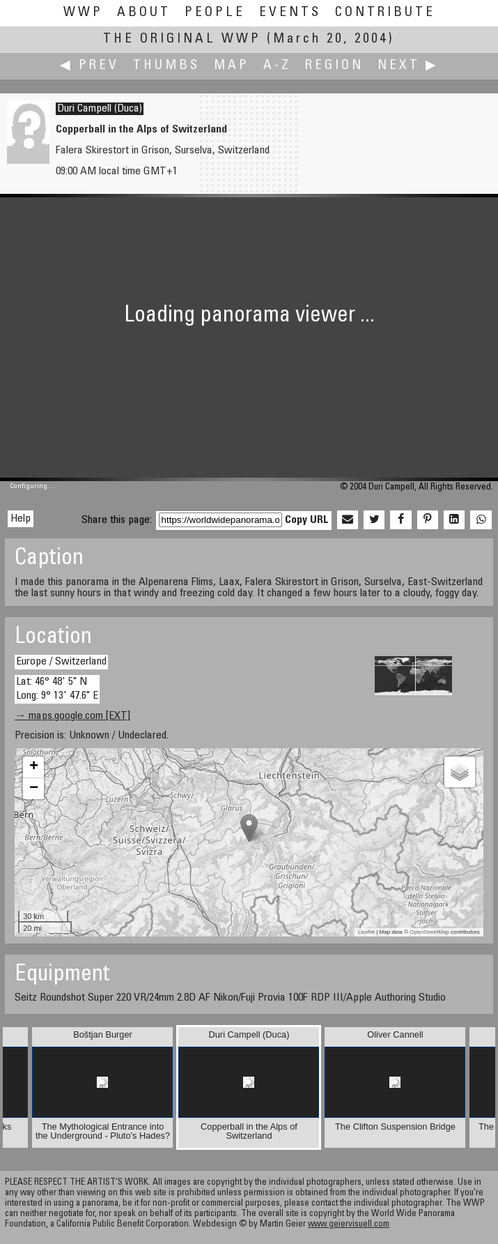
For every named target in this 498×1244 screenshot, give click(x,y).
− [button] (33, 788)
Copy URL (307, 520)
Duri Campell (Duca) (99, 108)
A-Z (277, 66)
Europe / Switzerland (61, 661)
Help (20, 518)
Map (231, 66)
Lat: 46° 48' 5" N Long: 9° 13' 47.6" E (57, 688)
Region (334, 66)
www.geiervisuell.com (348, 1224)
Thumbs (166, 66)
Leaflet (366, 932)
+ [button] (33, 767)
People (215, 13)
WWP (83, 13)
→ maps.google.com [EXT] (72, 716)
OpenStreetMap (429, 932)
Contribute (385, 13)
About (144, 13)
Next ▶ (408, 66)
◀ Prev (89, 66)
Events (290, 13)
